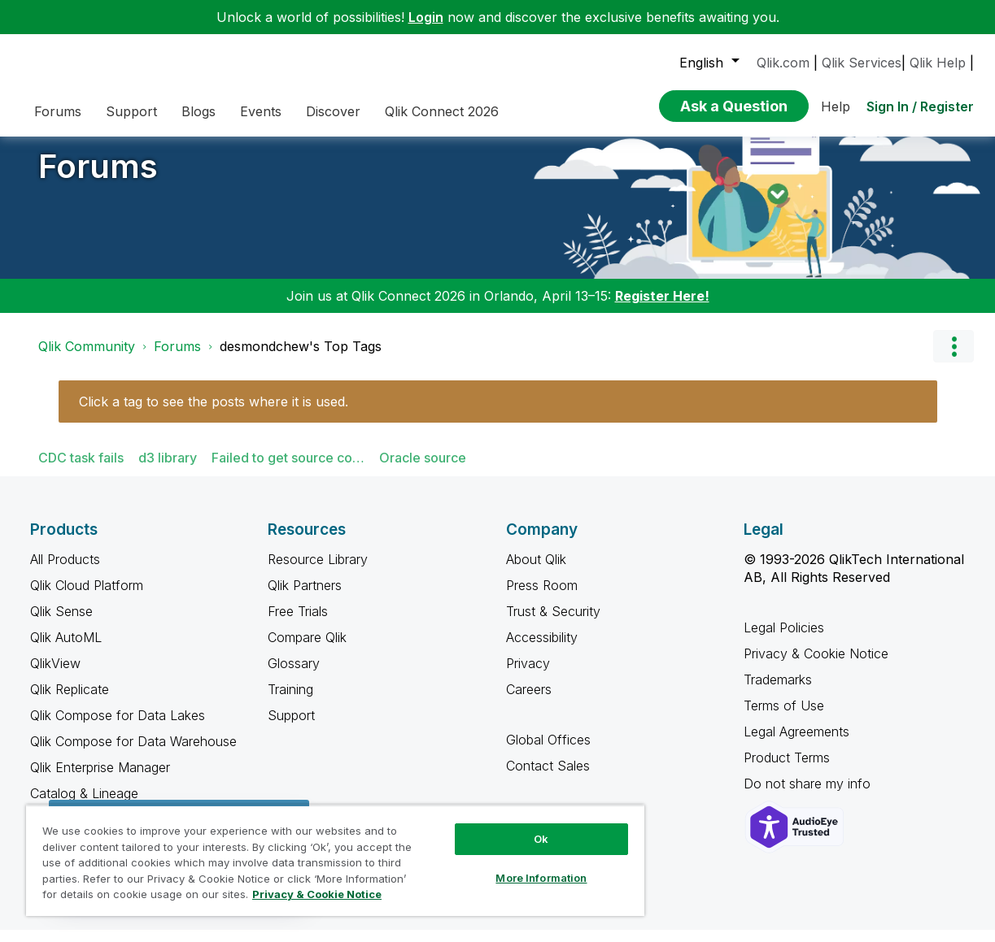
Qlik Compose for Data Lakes (117, 727)
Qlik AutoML (66, 649)
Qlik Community (86, 358)
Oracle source (422, 470)
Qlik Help (938, 62)
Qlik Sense (61, 623)
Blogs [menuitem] (198, 111)
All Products (65, 571)
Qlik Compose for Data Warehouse (133, 753)
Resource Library (318, 571)
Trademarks (778, 692)
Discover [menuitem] (333, 111)
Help (835, 106)
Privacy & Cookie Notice (816, 666)
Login (425, 17)
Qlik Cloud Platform (86, 597)
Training (290, 701)
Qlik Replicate (69, 701)
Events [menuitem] (260, 111)
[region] (335, 860)
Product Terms (787, 770)
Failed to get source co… (288, 470)
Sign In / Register (920, 106)
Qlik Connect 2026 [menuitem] (442, 111)
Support (291, 727)
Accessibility (542, 649)
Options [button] (953, 358)
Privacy (528, 675)
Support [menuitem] (131, 111)
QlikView (55, 675)
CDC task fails (81, 470)
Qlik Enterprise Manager (100, 779)
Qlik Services (861, 62)
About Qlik (536, 571)
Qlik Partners (305, 597)
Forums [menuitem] (57, 111)
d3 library (167, 470)
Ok (541, 838)
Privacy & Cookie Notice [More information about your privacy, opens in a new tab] (317, 894)
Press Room (542, 597)
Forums (98, 178)
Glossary (294, 675)
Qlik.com (783, 62)
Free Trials (298, 623)
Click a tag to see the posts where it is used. (213, 414)
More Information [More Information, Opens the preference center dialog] (541, 877)
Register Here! (662, 308)
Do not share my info (809, 796)
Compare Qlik (307, 649)
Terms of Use (784, 718)
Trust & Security (553, 623)
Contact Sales (548, 778)
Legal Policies (784, 640)
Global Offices (548, 752)
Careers (529, 701)
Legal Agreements (796, 744)
